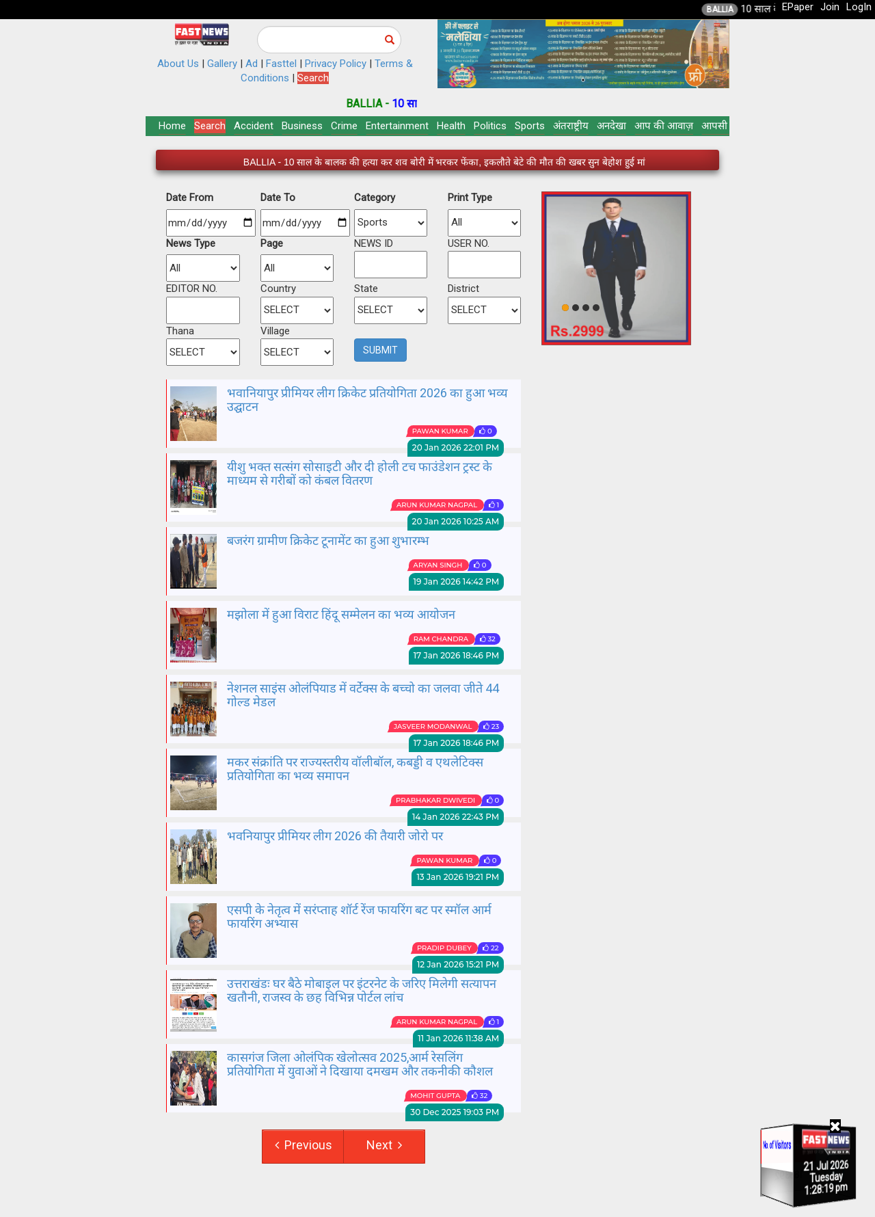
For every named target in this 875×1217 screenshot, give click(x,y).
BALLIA (740, 9)
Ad (251, 63)
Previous (303, 1145)
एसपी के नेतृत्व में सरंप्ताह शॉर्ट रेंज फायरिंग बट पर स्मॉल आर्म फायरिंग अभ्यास (359, 916)
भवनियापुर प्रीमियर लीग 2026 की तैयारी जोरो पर (335, 836)
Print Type (470, 197)
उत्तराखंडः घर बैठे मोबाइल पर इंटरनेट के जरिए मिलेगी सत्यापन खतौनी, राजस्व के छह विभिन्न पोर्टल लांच (361, 990)
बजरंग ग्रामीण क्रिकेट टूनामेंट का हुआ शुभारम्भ (328, 540)
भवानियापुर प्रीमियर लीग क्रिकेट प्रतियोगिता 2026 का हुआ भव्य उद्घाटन (367, 400)
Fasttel (281, 63)
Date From (189, 197)
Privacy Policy (335, 63)
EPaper (797, 7)
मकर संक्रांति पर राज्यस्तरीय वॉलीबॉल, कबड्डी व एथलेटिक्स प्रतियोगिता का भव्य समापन (355, 769)
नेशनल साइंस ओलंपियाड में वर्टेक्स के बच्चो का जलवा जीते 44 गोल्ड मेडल (363, 695)
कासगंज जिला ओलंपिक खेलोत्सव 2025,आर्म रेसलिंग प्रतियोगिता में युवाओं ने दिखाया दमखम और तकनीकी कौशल (360, 1064)
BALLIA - (389, 103)
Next (384, 1145)
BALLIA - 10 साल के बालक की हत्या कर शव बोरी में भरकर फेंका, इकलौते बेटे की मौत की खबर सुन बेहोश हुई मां (444, 162)
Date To (277, 197)
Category (374, 197)
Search (313, 78)
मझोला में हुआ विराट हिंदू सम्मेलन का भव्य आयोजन (341, 614)
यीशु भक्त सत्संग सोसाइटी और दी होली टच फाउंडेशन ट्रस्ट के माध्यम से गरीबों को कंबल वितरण (359, 473)
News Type (190, 243)
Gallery (222, 63)
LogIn (859, 7)
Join (829, 7)
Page (271, 243)
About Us (178, 63)
